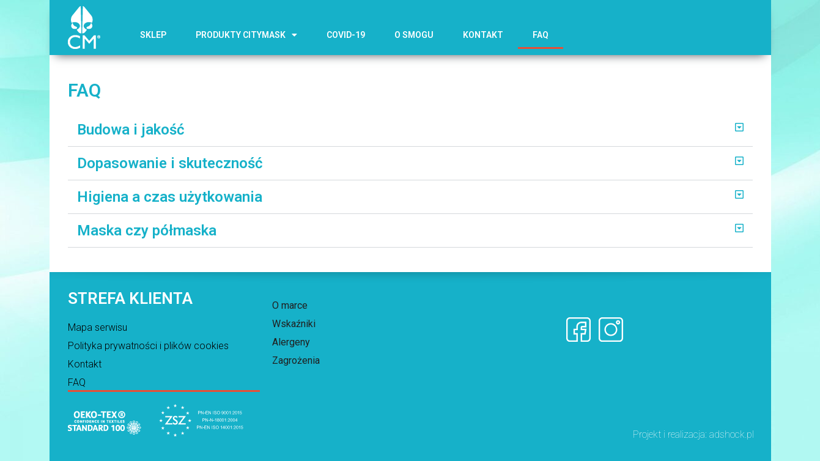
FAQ (541, 35)
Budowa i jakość (131, 129)
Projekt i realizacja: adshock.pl (693, 434)
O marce (290, 305)
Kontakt (483, 35)
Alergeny (291, 342)
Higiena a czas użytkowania (169, 196)
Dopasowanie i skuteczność (170, 163)
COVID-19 (346, 35)
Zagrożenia (296, 360)
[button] (410, 130)
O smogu (414, 35)
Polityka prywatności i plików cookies (148, 346)
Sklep (153, 35)
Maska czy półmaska (146, 230)
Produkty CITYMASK (246, 34)
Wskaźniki (294, 324)
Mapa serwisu (97, 327)
